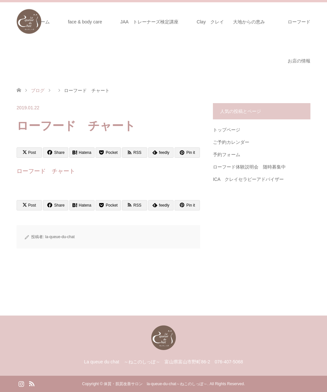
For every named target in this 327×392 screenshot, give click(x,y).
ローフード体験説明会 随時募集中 (249, 166)
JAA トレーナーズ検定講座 (149, 21)
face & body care (85, 21)
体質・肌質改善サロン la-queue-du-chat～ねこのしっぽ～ (155, 384)
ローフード (301, 21)
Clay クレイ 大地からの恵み (231, 21)
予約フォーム (226, 154)
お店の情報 (299, 60)
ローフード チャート (46, 171)
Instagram (21, 383)
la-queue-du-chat (60, 237)
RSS (31, 383)
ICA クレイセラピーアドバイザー (248, 179)
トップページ (226, 129)
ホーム (43, 21)
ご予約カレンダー (231, 142)
